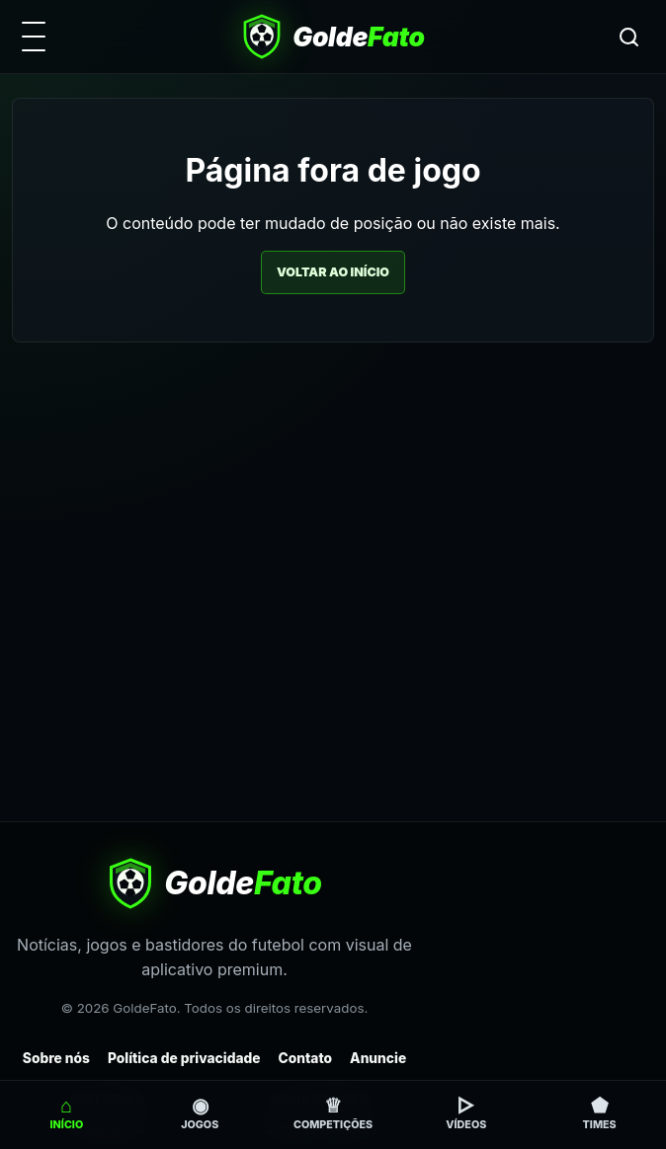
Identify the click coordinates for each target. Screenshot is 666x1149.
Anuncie (378, 1058)
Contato (306, 1058)
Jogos (199, 1112)
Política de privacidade (184, 1058)
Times (600, 1112)
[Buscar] (628, 36)
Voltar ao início (333, 272)
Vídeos (466, 1112)
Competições (333, 1112)
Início (67, 1112)
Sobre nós (56, 1058)
